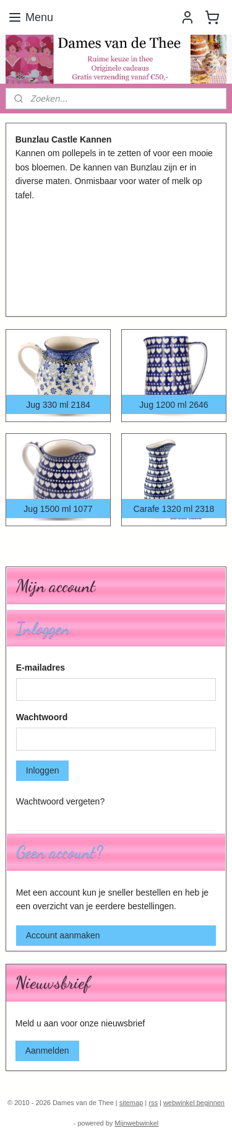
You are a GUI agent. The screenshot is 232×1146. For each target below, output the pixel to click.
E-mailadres (40, 667)
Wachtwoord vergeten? (60, 801)
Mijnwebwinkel (136, 1123)
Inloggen (42, 770)
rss (153, 1102)
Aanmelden (47, 1051)
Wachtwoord (41, 717)
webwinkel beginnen (194, 1102)
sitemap (131, 1102)
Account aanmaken (63, 935)
